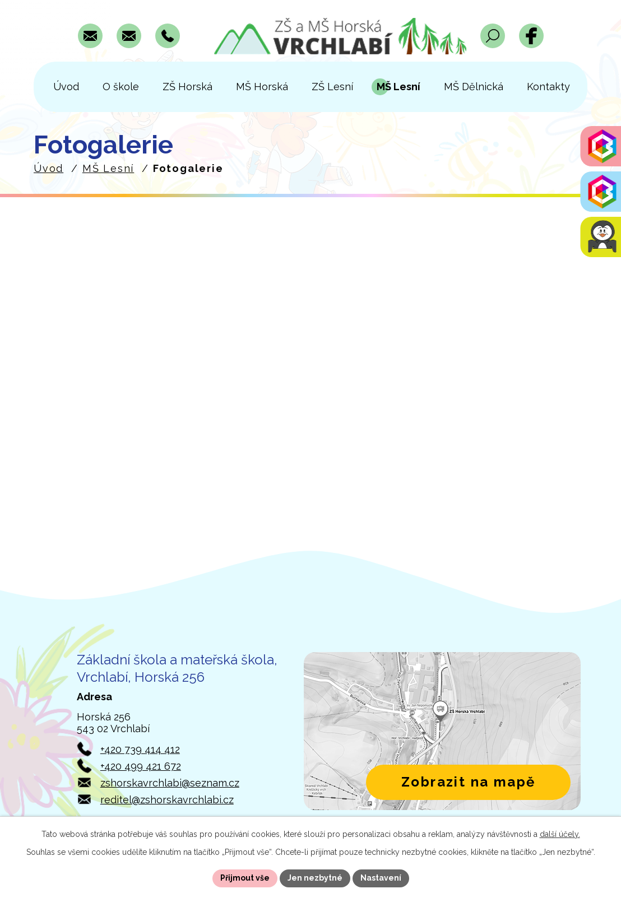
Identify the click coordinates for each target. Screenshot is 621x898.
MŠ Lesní (108, 168)
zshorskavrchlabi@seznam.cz (169, 783)
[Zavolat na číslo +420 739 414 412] (167, 36)
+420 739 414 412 (140, 749)
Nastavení (380, 877)
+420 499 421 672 (140, 766)
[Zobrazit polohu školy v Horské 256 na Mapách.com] (442, 731)
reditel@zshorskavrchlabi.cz (167, 800)
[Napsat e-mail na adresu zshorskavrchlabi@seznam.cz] (90, 36)
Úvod (48, 168)
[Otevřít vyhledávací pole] (492, 36)
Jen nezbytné (315, 877)
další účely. (560, 834)
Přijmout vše (245, 877)
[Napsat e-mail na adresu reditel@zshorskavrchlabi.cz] (129, 36)
